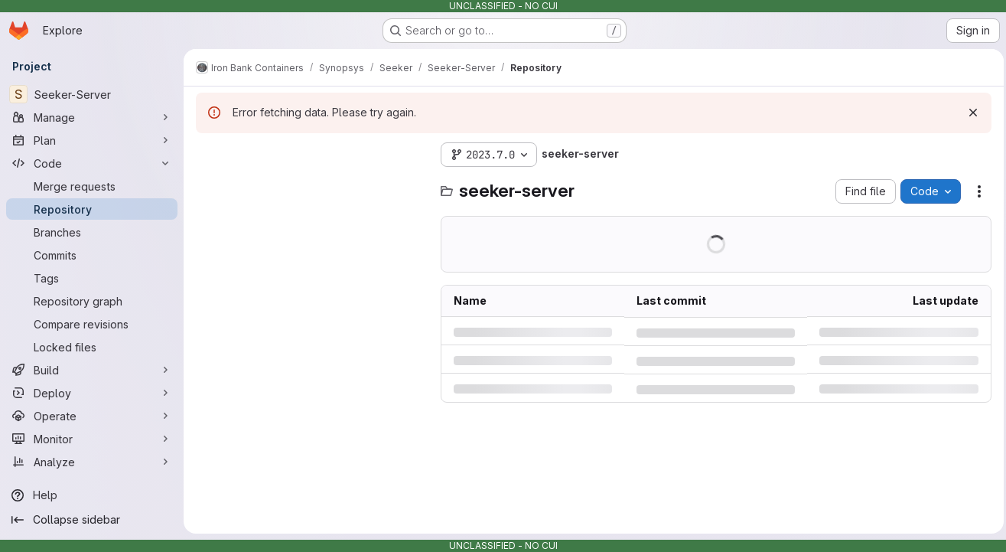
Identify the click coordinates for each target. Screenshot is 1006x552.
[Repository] (91, 209)
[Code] (91, 163)
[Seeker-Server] (91, 94)
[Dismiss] (969, 112)
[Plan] (91, 140)
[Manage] (91, 117)
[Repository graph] (91, 301)
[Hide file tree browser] (208, 154)
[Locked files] (91, 347)
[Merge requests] (91, 186)
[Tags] (91, 278)
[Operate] (91, 415)
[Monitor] (91, 438)
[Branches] (91, 232)
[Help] (91, 495)
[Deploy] (91, 392)
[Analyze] (91, 461)
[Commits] (91, 255)
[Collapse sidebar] (91, 520)
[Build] (91, 370)
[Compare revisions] (91, 324)
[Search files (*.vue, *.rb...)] (310, 185)
